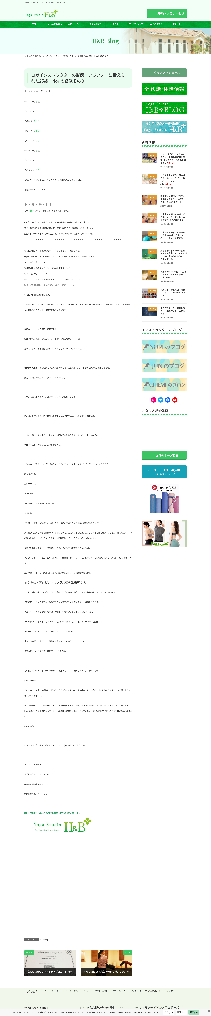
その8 (30, 210)
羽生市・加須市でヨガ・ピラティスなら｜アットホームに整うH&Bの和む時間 (172, 217)
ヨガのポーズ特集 (100, 990)
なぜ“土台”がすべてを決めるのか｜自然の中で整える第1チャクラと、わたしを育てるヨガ (173, 158)
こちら (37, 101)
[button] (164, 72)
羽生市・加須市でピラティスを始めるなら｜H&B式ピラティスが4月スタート (173, 199)
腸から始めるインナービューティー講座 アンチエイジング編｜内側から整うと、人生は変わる (173, 255)
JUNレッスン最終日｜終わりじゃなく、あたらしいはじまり (172, 292)
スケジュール (32, 990)
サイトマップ (32, 992)
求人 (86, 990)
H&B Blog (44, 939)
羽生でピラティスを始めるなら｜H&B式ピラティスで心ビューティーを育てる (172, 235)
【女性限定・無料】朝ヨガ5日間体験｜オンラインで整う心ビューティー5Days (173, 179)
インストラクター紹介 (52, 990)
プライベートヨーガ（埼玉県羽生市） (146, 990)
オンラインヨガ (119, 990)
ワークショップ (72, 990)
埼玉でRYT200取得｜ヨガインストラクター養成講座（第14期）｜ (173, 274)
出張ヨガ (170, 990)
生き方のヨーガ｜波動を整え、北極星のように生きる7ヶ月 (173, 310)
